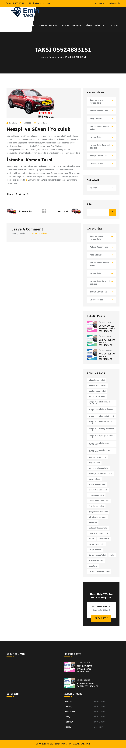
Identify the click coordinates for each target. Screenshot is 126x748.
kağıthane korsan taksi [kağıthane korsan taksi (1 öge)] (98, 533)
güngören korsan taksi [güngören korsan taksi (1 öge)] (98, 512)
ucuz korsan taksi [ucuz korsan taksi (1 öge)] (96, 561)
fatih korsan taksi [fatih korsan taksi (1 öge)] (96, 506)
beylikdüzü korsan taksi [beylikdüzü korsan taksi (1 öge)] (98, 468)
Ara (89, 204)
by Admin (12, 123)
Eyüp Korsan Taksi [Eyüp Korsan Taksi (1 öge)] (96, 495)
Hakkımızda (28, 25)
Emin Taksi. (61, 744)
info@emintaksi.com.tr (42, 3)
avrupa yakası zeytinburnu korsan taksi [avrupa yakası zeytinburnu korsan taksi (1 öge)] (99, 451)
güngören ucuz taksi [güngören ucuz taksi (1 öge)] (97, 517)
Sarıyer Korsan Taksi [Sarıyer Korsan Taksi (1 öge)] (97, 555)
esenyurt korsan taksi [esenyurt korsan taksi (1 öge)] (98, 490)
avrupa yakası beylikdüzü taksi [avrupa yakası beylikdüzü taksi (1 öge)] (101, 416)
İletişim (113, 25)
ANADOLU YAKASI (70, 25)
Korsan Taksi (55, 57)
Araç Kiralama (96, 119)
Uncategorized (96, 164)
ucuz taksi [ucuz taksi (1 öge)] (93, 566)
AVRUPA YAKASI (47, 25)
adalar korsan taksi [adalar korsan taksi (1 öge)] (97, 380)
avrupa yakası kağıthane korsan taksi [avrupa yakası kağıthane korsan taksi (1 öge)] (99, 444)
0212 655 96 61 (16, 3)
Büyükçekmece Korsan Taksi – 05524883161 (107, 328)
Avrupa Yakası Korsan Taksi (99, 127)
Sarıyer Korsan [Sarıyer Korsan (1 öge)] (95, 550)
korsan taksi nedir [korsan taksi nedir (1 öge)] (96, 544)
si (26, 180)
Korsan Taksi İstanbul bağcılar (100, 146)
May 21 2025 (105, 322)
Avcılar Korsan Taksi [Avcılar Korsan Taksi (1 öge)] (97, 396)
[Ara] (112, 212)
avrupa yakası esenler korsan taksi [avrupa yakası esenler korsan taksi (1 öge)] (100, 422)
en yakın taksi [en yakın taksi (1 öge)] (94, 479)
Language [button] (98, 3)
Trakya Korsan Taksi (99, 156)
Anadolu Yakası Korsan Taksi (96, 101)
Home (43, 57)
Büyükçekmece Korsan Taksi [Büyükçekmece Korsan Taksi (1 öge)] (100, 474)
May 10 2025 (105, 336)
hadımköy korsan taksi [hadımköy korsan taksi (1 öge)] (98, 528)
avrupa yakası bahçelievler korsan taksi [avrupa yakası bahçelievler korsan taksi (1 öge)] (99, 403)
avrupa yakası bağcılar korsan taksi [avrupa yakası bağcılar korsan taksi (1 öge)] (101, 410)
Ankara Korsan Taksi (99, 111)
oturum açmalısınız (40, 233)
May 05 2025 (105, 350)
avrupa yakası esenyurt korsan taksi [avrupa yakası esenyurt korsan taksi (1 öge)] (101, 429)
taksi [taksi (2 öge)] (112, 555)
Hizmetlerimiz (94, 25)
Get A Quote (101, 618)
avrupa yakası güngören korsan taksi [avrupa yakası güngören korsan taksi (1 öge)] (102, 437)
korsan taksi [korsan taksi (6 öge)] (104, 539)
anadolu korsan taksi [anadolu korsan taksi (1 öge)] (97, 386)
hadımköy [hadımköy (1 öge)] (93, 523)
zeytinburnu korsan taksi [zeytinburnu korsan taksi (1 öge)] (99, 571)
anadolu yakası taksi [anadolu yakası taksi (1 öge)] (97, 391)
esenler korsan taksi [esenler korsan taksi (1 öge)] (97, 484)
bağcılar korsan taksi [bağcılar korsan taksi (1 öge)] (97, 457)
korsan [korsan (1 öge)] (91, 539)
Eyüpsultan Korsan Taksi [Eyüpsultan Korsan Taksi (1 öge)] (99, 501)
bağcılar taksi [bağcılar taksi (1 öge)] (94, 463)
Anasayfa (12, 25)
